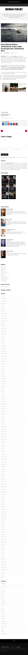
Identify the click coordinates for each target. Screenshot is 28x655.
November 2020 (4, 403)
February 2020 (3, 426)
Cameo (2, 588)
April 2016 (3, 529)
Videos (2, 628)
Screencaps (3, 616)
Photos (2, 606)
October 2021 (3, 383)
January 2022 (3, 378)
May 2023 (3, 341)
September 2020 (4, 408)
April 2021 (3, 393)
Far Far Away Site (4, 272)
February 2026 (3, 298)
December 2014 (4, 564)
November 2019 (4, 434)
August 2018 (3, 466)
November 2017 (4, 486)
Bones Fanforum (4, 279)
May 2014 (3, 577)
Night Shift (3, 601)
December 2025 (4, 300)
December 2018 (4, 456)
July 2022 (2, 366)
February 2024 (3, 328)
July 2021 (2, 388)
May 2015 (3, 552)
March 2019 (3, 451)
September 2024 (4, 321)
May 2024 (3, 323)
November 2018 (4, 459)
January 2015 (3, 562)
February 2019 (3, 454)
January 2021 (3, 401)
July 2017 (2, 496)
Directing (2, 593)
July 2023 (2, 336)
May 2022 (3, 371)
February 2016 (3, 534)
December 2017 (4, 484)
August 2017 (3, 494)
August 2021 (3, 386)
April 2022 (3, 373)
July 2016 (2, 521)
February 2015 (3, 559)
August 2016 (3, 519)
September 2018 (4, 464)
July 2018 (2, 469)
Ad (9, 115)
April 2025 (3, 308)
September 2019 (4, 439)
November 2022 (4, 356)
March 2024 (3, 326)
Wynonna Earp (3, 633)
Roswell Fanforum (4, 278)
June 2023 (3, 338)
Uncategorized (3, 626)
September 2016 (4, 516)
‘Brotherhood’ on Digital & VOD (6, 62)
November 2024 (4, 318)
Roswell (2, 613)
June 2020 (3, 416)
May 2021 (3, 391)
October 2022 (3, 358)
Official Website (4, 603)
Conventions (3, 591)
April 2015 (3, 554)
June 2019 (3, 446)
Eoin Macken (3, 270)
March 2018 (3, 479)
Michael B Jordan (4, 273)
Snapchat (2, 618)
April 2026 (3, 295)
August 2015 (3, 544)
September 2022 (4, 361)
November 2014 (4, 567)
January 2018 (3, 481)
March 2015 (3, 557)
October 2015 (3, 539)
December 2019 (4, 431)
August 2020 (3, 411)
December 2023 (4, 331)
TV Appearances (4, 623)
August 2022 (3, 363)
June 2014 (3, 574)
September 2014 (4, 569)
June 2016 (3, 524)
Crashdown (3, 269)
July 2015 (2, 547)
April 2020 (3, 421)
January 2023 (3, 351)
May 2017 (3, 501)
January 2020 (3, 429)
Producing (3, 611)
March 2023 (3, 346)
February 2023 (3, 348)
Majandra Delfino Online (5, 277)
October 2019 (3, 436)
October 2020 (3, 406)
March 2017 (3, 506)
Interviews (3, 596)
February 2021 (3, 398)
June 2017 (3, 499)
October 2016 (3, 514)
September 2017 (4, 491)
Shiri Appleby (3, 275)
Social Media (3, 621)
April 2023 (3, 343)
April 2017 (3, 504)
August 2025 (3, 303)
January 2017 (3, 509)
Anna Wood (3, 268)
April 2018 (3, 476)
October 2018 (3, 461)
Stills (10, 114)
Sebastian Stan (3, 266)
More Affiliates (3, 281)
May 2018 (3, 474)
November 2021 (4, 381)
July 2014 (2, 572)
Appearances (3, 583)
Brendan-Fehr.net (17, 163)
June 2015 (3, 549)
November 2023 (4, 333)
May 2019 (3, 449)
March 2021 (3, 396)
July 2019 (2, 444)
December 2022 (4, 353)
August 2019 (3, 441)
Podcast (2, 608)
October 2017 (3, 489)
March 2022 (3, 376)
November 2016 (4, 511)
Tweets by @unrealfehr (5, 286)
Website (2, 631)
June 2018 (3, 471)
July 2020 (2, 413)
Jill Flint (2, 274)
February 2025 (3, 313)
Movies (2, 598)
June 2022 (3, 368)
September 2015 (4, 542)
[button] (26, 5)
